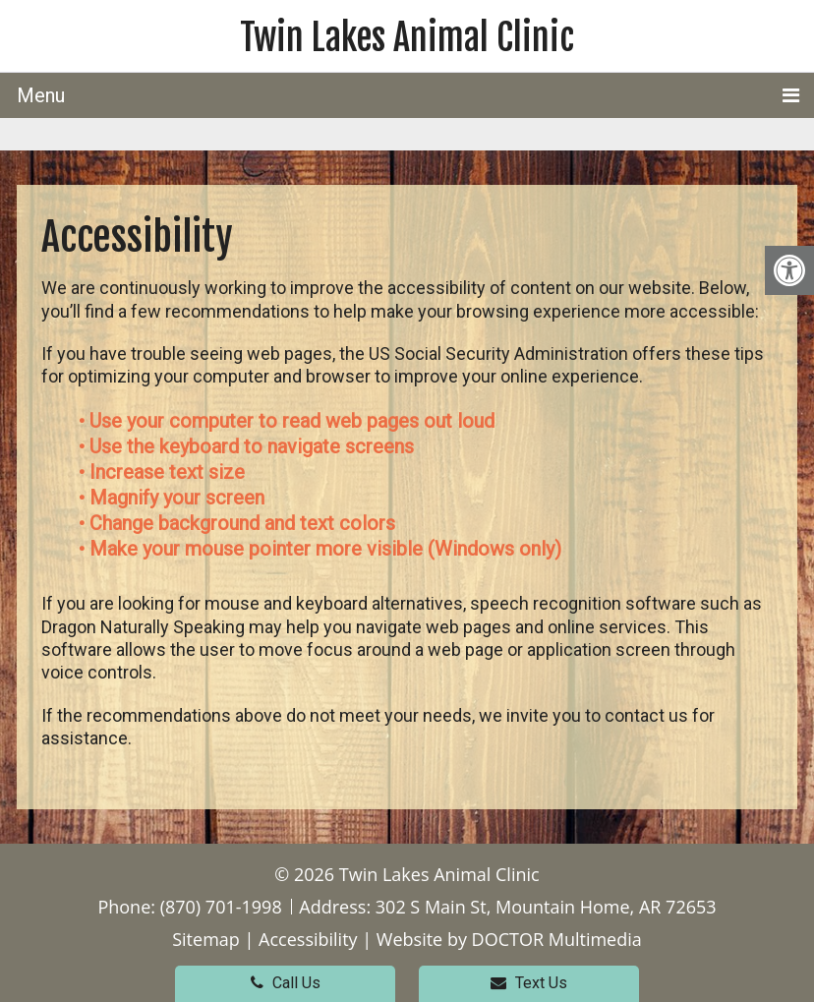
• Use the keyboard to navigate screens (249, 446)
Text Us (529, 982)
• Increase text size (164, 472)
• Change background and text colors (239, 523)
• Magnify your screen (174, 497)
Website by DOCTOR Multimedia (509, 939)
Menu (41, 95)
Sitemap (206, 939)
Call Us (285, 982)
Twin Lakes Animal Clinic (407, 38)
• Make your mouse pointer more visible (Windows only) (320, 548)
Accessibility (308, 939)
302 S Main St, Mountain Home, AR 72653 (546, 906)
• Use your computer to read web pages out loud (289, 421)
